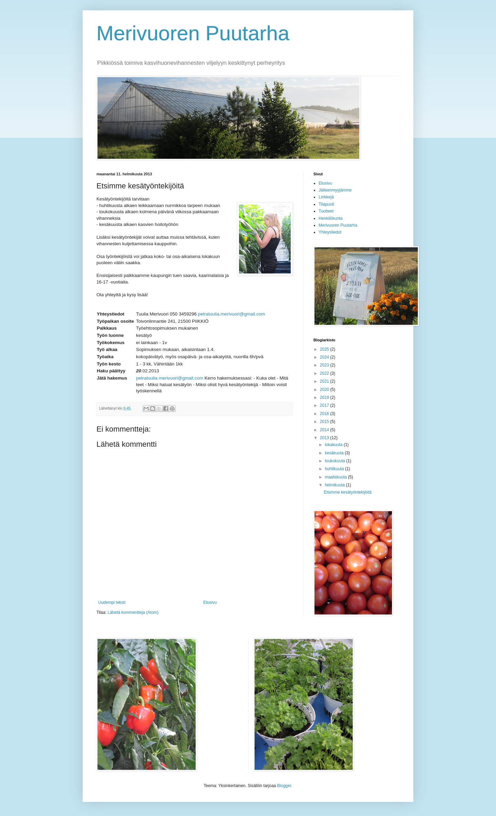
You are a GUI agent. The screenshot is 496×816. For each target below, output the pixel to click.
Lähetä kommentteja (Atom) (132, 612)
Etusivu (210, 602)
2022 (325, 373)
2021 (325, 381)
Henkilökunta (330, 218)
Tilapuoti (326, 204)
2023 (325, 365)
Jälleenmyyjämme (335, 190)
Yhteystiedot (330, 232)
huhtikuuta (335, 468)
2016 (325, 413)
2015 (325, 421)
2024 (325, 357)
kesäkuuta (335, 453)
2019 (325, 397)
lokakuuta (334, 444)
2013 (325, 437)
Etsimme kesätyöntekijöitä (348, 492)
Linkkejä (326, 197)
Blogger (284, 785)
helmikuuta (335, 485)
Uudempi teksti (111, 602)
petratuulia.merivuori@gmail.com (231, 314)
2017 (325, 405)
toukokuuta (335, 460)
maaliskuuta (336, 477)
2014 (325, 429)
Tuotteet (326, 211)
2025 (325, 349)
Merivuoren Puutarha (192, 33)
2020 (325, 389)
